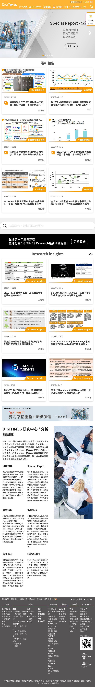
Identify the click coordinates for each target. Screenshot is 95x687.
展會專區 (41, 621)
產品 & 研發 (74, 621)
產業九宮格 (6, 616)
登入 (91, 2)
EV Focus (52, 626)
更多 (71, 46)
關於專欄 (62, 621)
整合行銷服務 (85, 626)
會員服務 (83, 614)
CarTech (51, 663)
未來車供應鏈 (7, 611)
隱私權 (39, 599)
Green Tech (52, 624)
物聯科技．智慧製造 (19, 640)
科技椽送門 (6, 619)
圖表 (16, 646)
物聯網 (50, 639)
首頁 (7, 604)
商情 (39, 619)
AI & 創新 (73, 624)
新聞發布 (14, 599)
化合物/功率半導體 (52, 620)
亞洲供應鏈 (52, 631)
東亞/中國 (32, 616)
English (89, 599)
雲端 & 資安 (74, 619)
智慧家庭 (51, 636)
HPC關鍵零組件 (53, 612)
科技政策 (17, 644)
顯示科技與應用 (53, 672)
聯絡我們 (83, 631)
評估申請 (86, 2)
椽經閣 (47, 6)
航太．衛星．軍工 (19, 627)
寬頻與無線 (52, 641)
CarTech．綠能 (20, 614)
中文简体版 (77, 599)
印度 (30, 614)
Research (35, 6)
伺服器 (50, 654)
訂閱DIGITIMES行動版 (86, 622)
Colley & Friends (62, 610)
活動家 (57, 6)
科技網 (23, 6)
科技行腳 (62, 616)
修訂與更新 (6, 626)
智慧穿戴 (51, 661)
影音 (64, 6)
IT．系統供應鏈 (20, 631)
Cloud (50, 649)
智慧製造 (51, 634)
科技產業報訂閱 (86, 619)
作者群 (61, 619)
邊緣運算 (51, 616)
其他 (71, 626)
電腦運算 (51, 651)
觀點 (39, 611)
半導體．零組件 (20, 611)
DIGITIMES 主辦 (74, 612)
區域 (28, 609)
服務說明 (23, 599)
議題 (39, 609)
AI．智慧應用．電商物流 (19, 622)
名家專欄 (62, 614)
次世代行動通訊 (53, 645)
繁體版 (73, 2)
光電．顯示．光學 (19, 635)
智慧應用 (73, 616)
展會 (3, 621)
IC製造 (50, 668)
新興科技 (51, 629)
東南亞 (31, 611)
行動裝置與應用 (53, 657)
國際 (30, 619)
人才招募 (83, 629)
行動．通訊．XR (18, 617)
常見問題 (47, 599)
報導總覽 (41, 614)
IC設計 (50, 666)
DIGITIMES (86, 604)
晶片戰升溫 (6, 609)
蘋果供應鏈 (6, 614)
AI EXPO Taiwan (73, 630)
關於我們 (5, 599)
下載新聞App (85, 636)
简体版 (78, 2)
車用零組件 (52, 609)
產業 (14, 609)
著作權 (32, 599)
